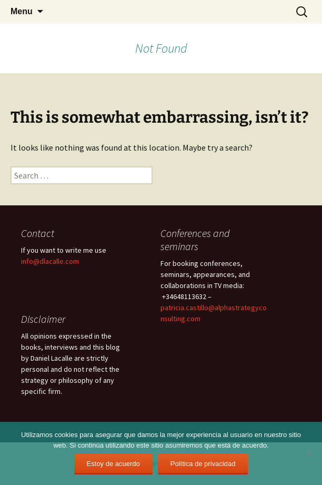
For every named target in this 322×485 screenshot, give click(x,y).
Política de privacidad (203, 464)
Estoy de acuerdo (113, 464)
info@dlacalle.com (50, 261)
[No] (309, 453)
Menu (22, 11)
